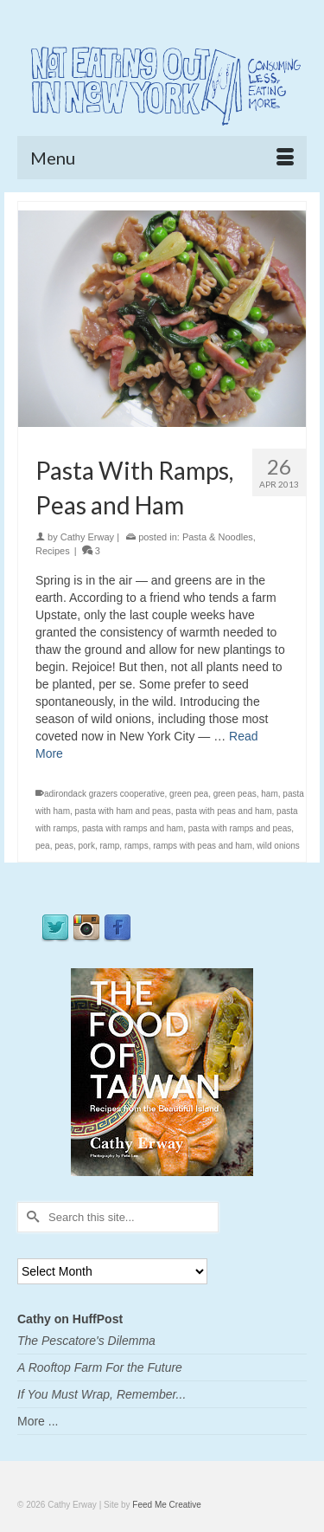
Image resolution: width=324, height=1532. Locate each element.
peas (63, 845)
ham (269, 793)
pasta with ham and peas (123, 811)
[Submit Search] (30, 1217)
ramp (110, 845)
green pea (188, 793)
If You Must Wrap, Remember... (101, 1394)
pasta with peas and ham (223, 811)
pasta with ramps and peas (240, 828)
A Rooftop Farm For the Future (99, 1367)
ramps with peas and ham (202, 845)
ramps (136, 845)
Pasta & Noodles (217, 537)
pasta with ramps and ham (132, 828)
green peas (235, 793)
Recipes (52, 551)
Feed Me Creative (166, 1504)
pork (87, 845)
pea (42, 845)
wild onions (278, 845)
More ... (37, 1421)
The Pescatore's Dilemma (86, 1341)
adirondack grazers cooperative (104, 793)
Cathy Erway (87, 537)
